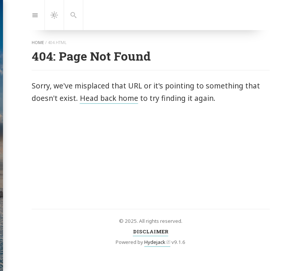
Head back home (109, 98)
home (38, 42)
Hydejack (154, 242)
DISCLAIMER (150, 231)
